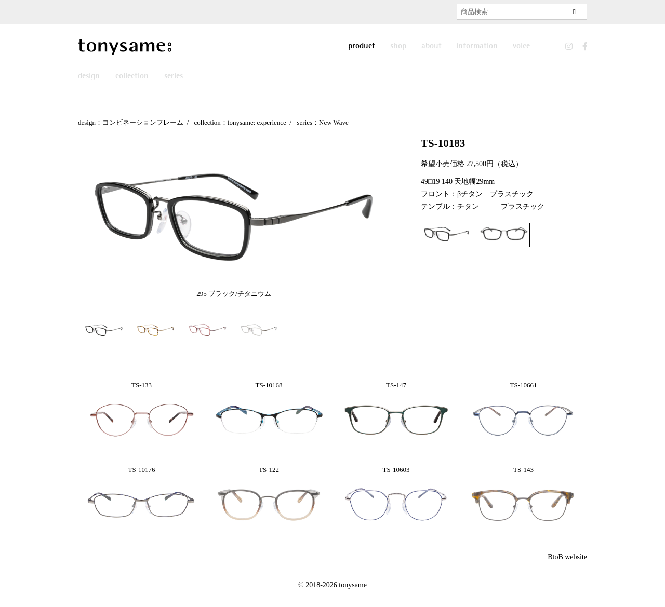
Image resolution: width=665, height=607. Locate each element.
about (431, 46)
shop (398, 46)
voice (521, 46)
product (361, 46)
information (477, 46)
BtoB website (567, 557)
